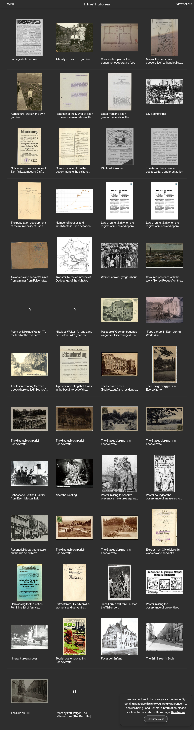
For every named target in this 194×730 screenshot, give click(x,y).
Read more (178, 712)
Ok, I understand (156, 719)
